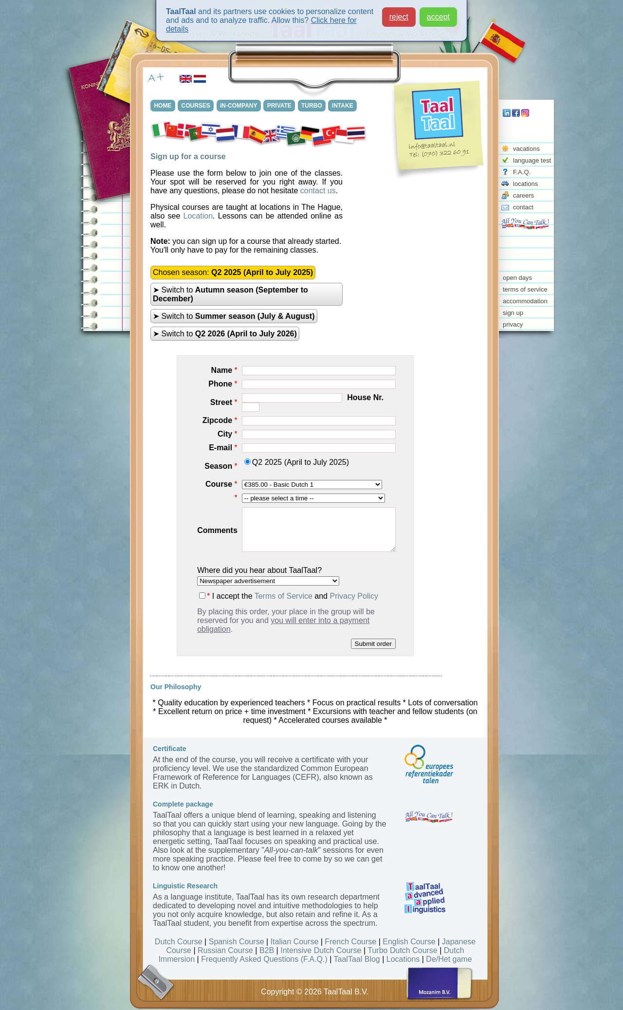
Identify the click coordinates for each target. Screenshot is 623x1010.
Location (198, 216)
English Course (409, 941)
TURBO (314, 105)
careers (523, 195)
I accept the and (288, 596)
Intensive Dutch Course (320, 950)
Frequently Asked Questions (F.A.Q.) (264, 959)
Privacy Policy (354, 596)
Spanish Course (236, 941)
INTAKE (345, 105)
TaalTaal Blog (357, 959)
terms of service (525, 289)
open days (517, 277)
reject (398, 17)
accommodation (525, 301)
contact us (318, 190)
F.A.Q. (522, 172)
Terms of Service (283, 596)
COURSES (197, 105)
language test (532, 160)
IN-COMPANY (239, 105)
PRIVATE (281, 105)
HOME (163, 105)
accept (438, 17)
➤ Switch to (230, 294)
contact (523, 207)
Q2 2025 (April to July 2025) (296, 462)
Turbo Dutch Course (402, 950)
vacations (526, 148)
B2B (266, 950)
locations (525, 183)
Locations (403, 959)
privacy (513, 324)
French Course (350, 941)
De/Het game (449, 959)
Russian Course (225, 950)
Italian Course (295, 941)
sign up (513, 312)
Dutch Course (178, 941)
